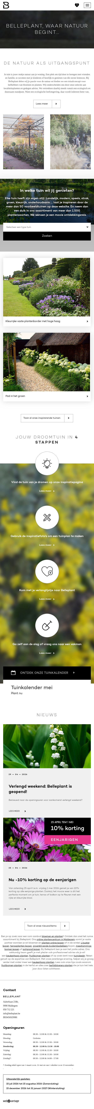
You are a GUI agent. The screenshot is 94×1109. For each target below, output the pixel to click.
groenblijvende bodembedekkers (50, 946)
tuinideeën (79, 956)
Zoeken (47, 236)
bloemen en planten (52, 936)
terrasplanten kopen (21, 946)
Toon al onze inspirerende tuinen (46, 418)
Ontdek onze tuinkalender (43, 672)
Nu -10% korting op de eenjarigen (42, 880)
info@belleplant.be (11, 1013)
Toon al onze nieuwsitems (46, 926)
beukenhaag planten (17, 956)
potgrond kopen (31, 949)
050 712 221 (8, 1009)
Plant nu (47, 689)
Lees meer (46, 104)
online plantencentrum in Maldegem (56, 940)
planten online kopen (53, 943)
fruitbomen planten (39, 956)
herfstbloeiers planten (61, 966)
